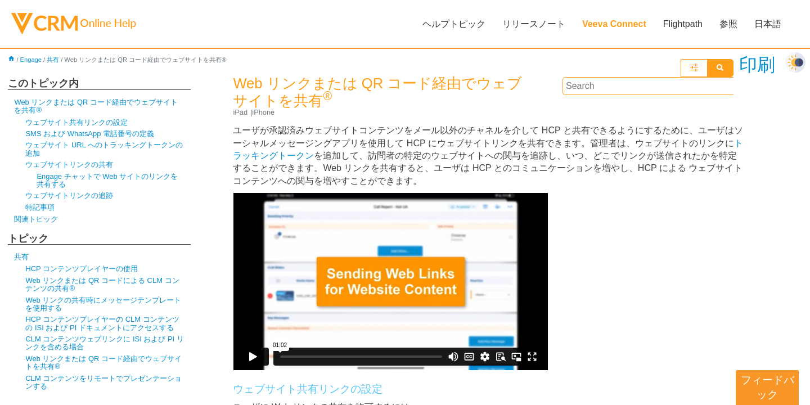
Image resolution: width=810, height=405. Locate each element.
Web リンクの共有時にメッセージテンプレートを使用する (103, 304)
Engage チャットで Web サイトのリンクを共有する (107, 180)
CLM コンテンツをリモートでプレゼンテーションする (103, 382)
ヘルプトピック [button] (453, 24)
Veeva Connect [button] (614, 24)
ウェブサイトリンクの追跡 (69, 195)
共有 (53, 59)
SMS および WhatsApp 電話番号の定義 (89, 133)
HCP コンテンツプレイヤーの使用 (81, 268)
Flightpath (683, 24)
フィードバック (767, 387)
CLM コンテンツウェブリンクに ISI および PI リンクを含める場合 (104, 343)
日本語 (767, 24)
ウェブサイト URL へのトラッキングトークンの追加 (104, 149)
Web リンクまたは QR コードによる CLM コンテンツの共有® (102, 284)
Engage (31, 59)
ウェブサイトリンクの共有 (69, 164)
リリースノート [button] (533, 24)
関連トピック (36, 219)
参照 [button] (728, 24)
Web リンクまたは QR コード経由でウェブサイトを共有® (96, 106)
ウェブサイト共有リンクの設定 (76, 122)
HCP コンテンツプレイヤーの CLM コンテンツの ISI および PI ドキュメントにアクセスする (102, 323)
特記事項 (40, 207)
